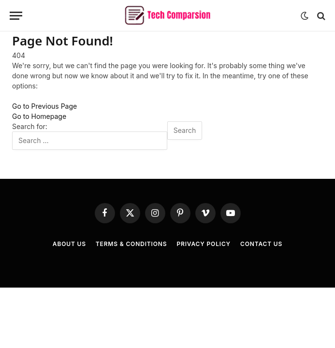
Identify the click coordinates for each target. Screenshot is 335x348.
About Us (69, 243)
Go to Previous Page (44, 106)
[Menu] (16, 16)
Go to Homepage (39, 116)
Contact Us (261, 243)
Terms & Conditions (131, 243)
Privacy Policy (203, 243)
